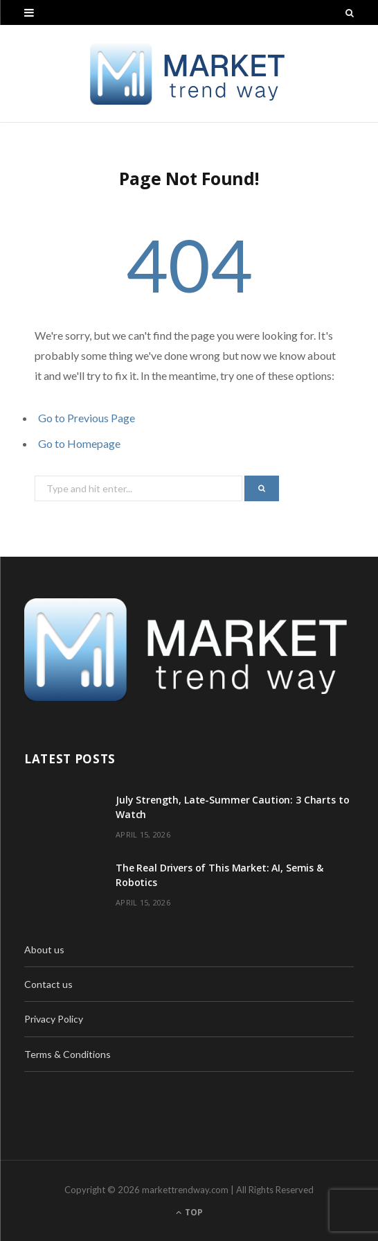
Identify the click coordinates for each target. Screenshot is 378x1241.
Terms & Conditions (67, 1054)
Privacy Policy (53, 1019)
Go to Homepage (79, 443)
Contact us (48, 984)
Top (189, 1212)
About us (44, 949)
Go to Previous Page (86, 417)
